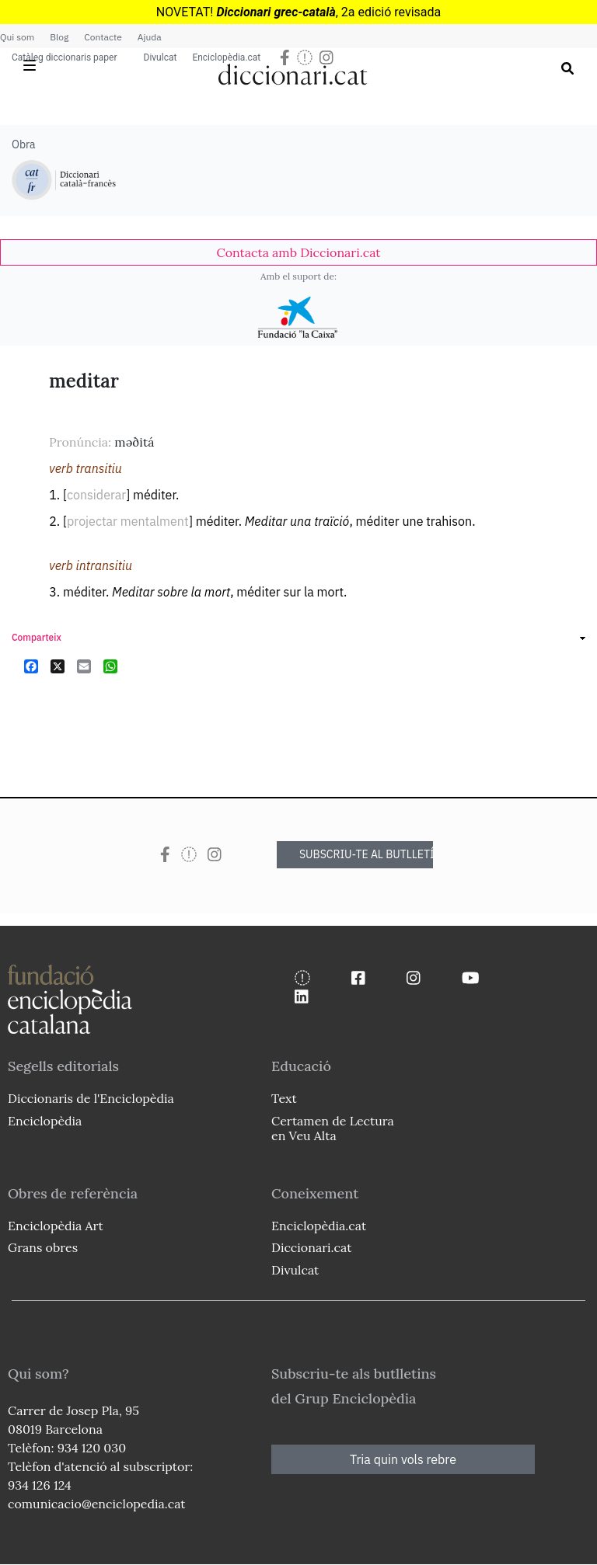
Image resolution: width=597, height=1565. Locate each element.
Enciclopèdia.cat (226, 57)
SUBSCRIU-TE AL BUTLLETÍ (366, 854)
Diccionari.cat (311, 1247)
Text (284, 1098)
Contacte (102, 37)
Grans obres (43, 1247)
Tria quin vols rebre (403, 1459)
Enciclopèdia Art (55, 1225)
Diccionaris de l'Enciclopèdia (91, 1098)
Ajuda (150, 37)
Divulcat (160, 57)
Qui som (17, 37)
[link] (298, 252)
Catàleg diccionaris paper (64, 57)
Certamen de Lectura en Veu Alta (332, 1128)
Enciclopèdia (45, 1121)
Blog (59, 37)
